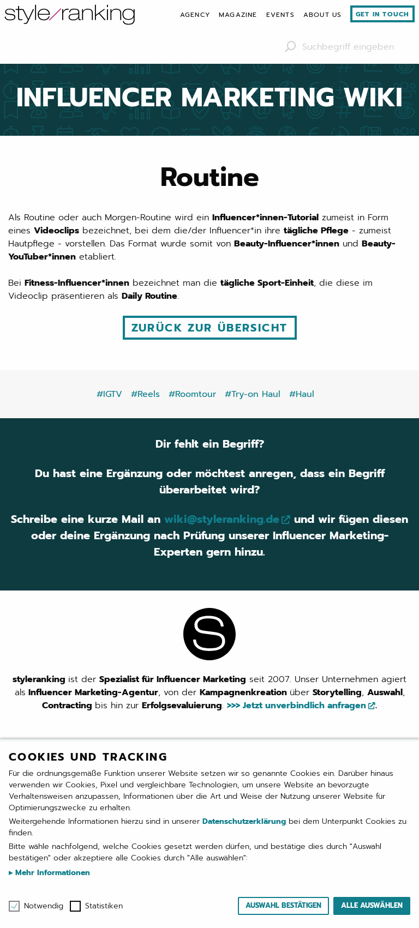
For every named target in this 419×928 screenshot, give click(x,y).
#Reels (145, 394)
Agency (195, 15)
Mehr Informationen (51, 872)
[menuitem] (195, 14)
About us (322, 15)
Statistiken (104, 906)
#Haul (301, 394)
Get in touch (382, 14)
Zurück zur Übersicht (209, 328)
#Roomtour (192, 394)
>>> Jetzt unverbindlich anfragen (296, 705)
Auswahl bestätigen (283, 905)
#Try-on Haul (252, 394)
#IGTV (109, 394)
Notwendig (43, 906)
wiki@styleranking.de (221, 519)
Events (280, 15)
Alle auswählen (372, 905)
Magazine (238, 15)
